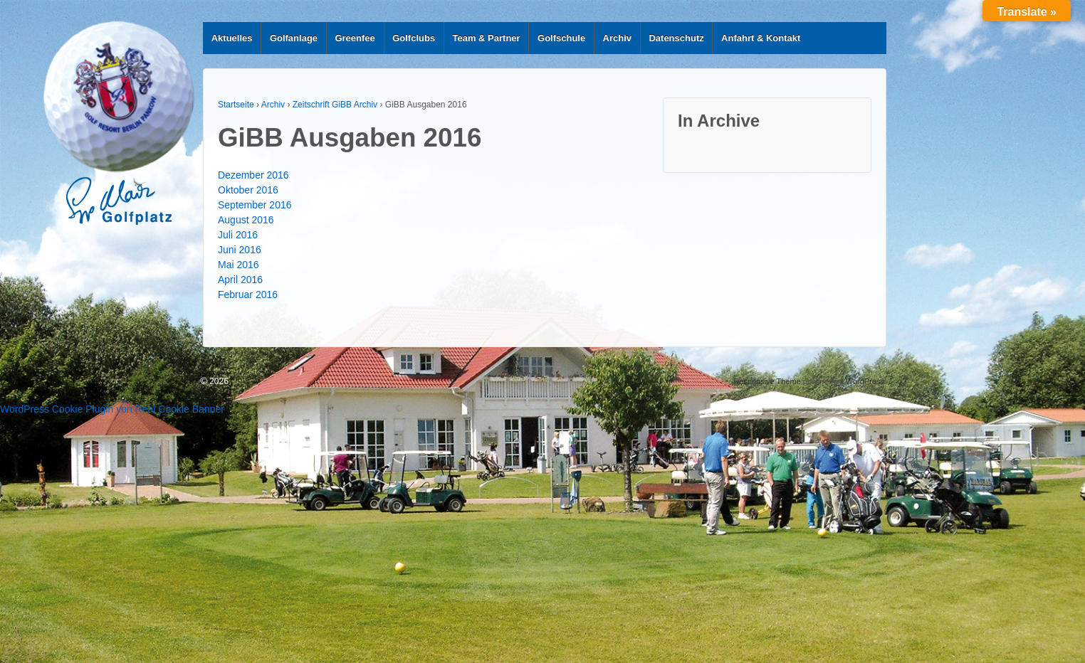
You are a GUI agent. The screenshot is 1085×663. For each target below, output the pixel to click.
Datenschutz (676, 38)
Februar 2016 (248, 294)
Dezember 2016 (253, 175)
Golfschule (561, 38)
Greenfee (354, 38)
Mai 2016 (238, 264)
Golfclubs (413, 38)
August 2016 (246, 220)
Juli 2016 (238, 234)
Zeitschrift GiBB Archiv (335, 105)
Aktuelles (232, 38)
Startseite (236, 105)
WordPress (865, 381)
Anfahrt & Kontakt (760, 38)
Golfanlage (294, 38)
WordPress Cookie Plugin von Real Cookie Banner (112, 409)
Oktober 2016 (248, 190)
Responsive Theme (767, 381)
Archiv (617, 38)
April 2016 (240, 279)
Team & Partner (486, 38)
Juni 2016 (239, 249)
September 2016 (255, 205)
